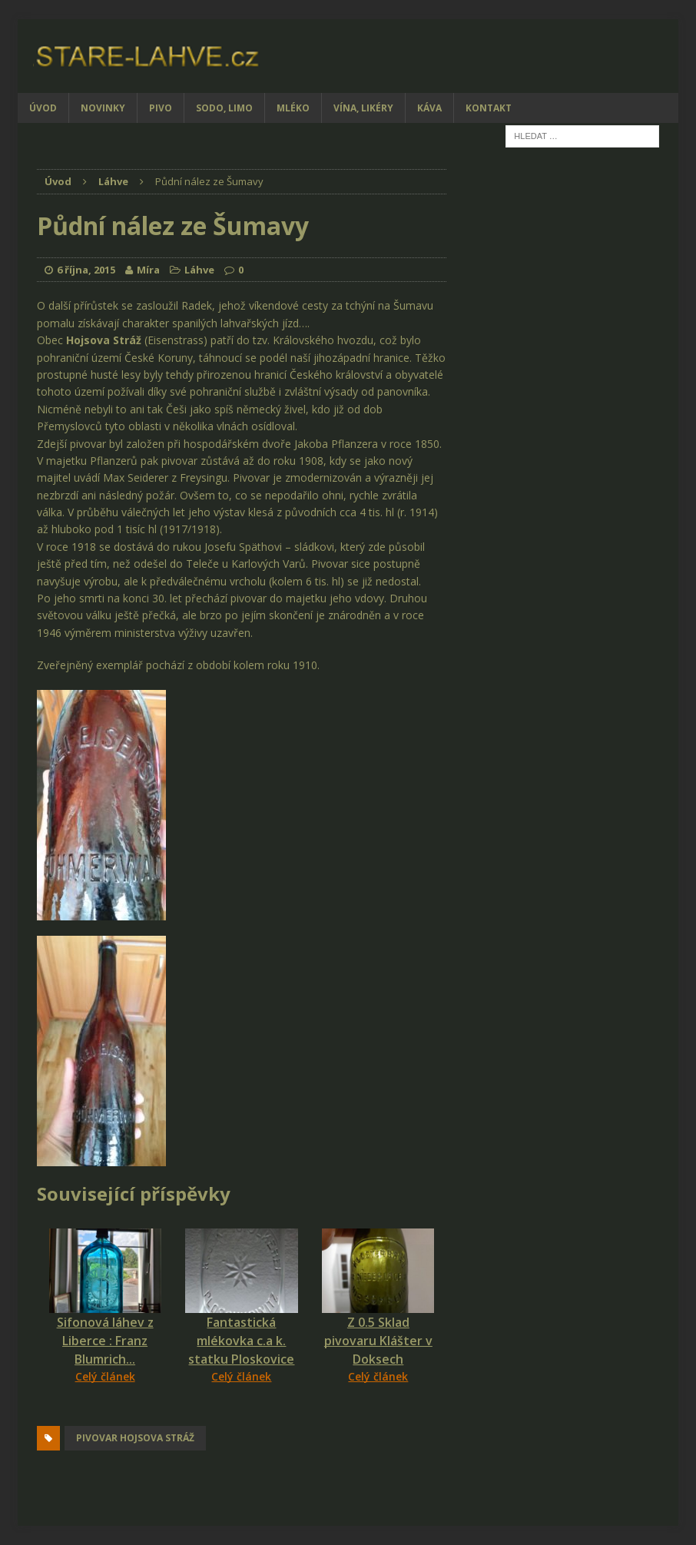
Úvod (43, 107)
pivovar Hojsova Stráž (135, 1437)
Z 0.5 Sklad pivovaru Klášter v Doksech (378, 1341)
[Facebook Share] (39, 1413)
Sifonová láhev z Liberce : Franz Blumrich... (105, 1341)
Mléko (293, 107)
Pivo (160, 107)
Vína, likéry (363, 107)
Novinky (103, 107)
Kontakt (489, 107)
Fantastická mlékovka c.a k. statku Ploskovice (241, 1341)
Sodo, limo (224, 107)
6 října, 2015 (86, 270)
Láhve (199, 270)
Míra (148, 270)
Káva (429, 107)
